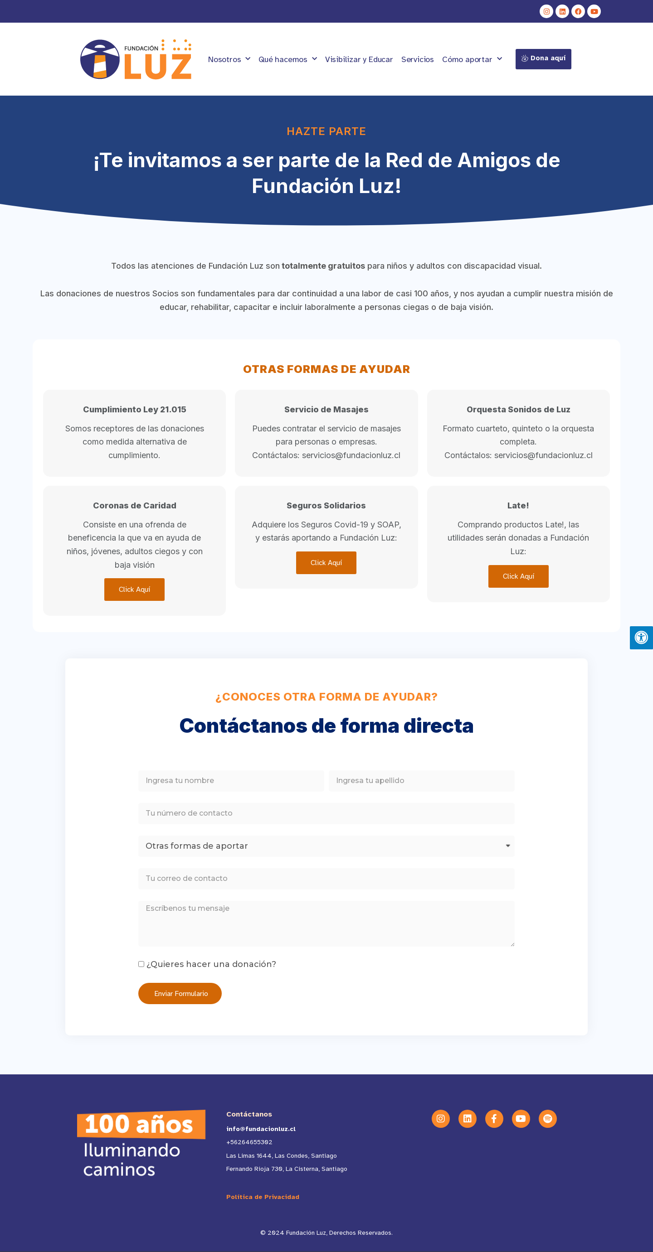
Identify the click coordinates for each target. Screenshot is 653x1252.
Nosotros (229, 59)
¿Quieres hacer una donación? (211, 964)
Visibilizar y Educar (359, 59)
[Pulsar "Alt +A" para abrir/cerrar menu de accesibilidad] (641, 638)
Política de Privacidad (262, 1197)
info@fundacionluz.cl (261, 1129)
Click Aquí (134, 589)
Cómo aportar (472, 59)
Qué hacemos (287, 59)
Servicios (417, 59)
